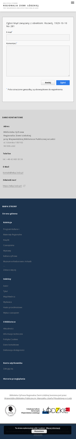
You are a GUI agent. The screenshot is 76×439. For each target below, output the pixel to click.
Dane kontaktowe (11, 344)
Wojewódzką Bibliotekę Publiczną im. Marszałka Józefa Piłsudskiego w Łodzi (38, 398)
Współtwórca (9, 296)
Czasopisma (8, 245)
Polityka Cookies (10, 339)
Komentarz (11, 43)
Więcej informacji (53, 428)
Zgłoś (63, 82)
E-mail (9, 32)
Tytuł (5, 291)
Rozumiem (39, 431)
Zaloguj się (8, 368)
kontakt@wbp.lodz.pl (13, 172)
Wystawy (7, 250)
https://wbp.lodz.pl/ (12, 186)
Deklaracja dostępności (13, 350)
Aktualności (8, 328)
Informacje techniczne (13, 334)
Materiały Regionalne (12, 234)
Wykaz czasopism (11, 312)
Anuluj (48, 82)
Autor (5, 286)
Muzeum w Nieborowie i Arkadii (17, 261)
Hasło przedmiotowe (12, 307)
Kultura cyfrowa (10, 256)
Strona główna (10, 213)
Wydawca (7, 302)
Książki (6, 240)
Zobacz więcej (9, 270)
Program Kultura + (11, 229)
